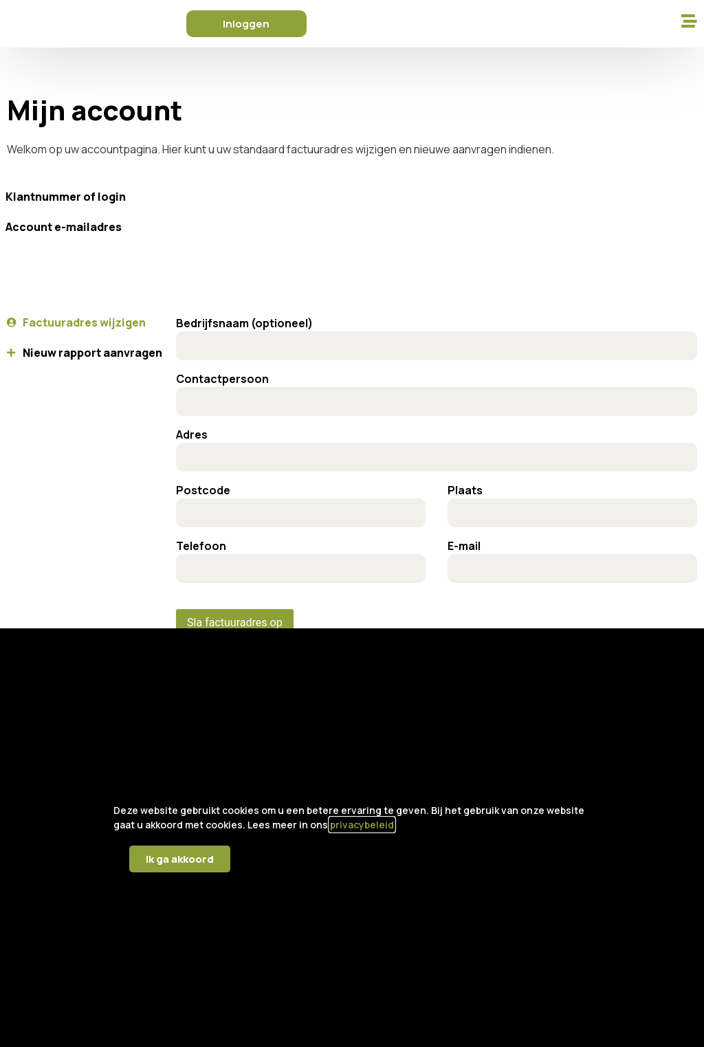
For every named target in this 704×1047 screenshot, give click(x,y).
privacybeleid (362, 824)
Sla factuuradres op (235, 622)
